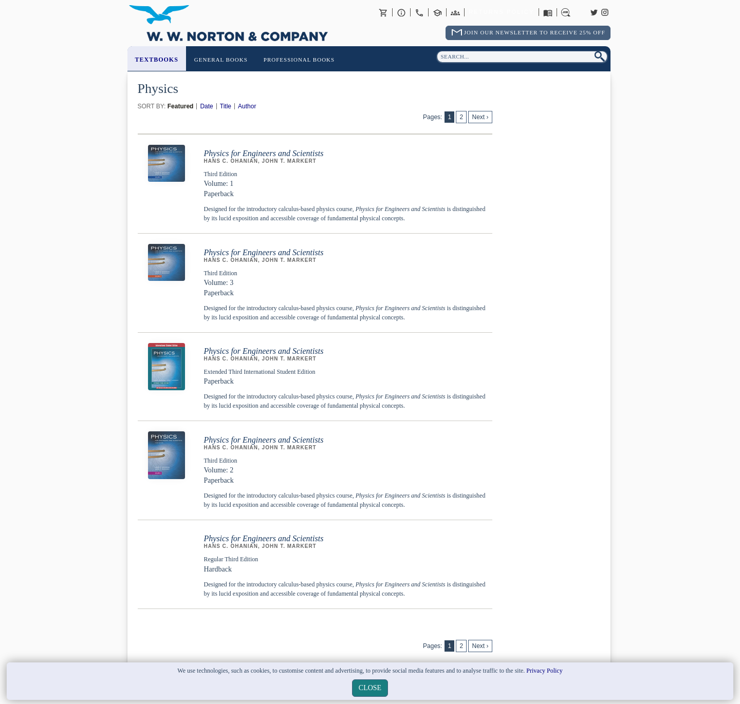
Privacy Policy (544, 670)
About (401, 12)
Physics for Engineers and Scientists (264, 153)
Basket (383, 12)
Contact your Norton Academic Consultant (437, 12)
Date (206, 106)
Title (225, 106)
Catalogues (547, 12)
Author (247, 106)
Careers (565, 12)
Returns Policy (501, 12)
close (370, 688)
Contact (419, 12)
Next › (480, 117)
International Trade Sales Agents (455, 12)
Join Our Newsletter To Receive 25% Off (534, 32)
